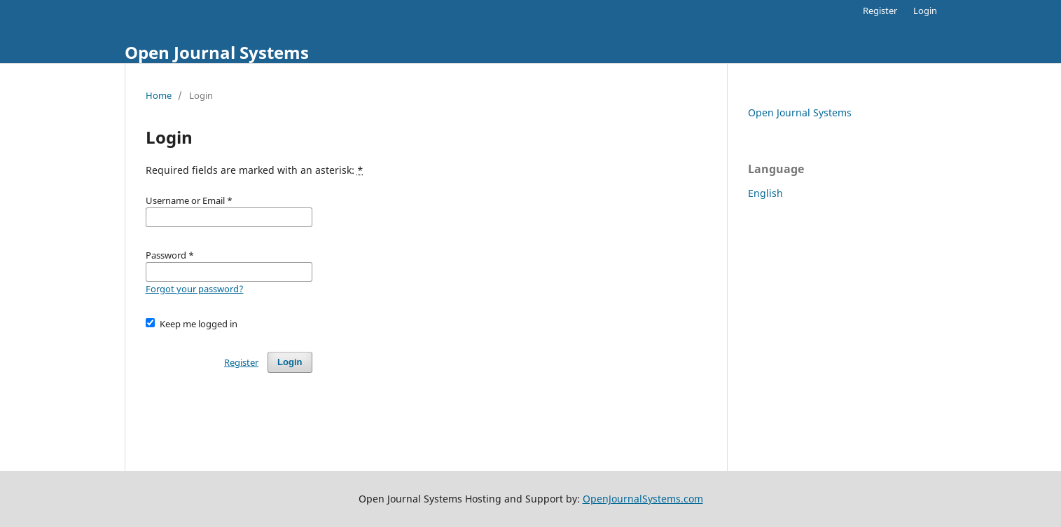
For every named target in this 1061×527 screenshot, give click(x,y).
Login (925, 10)
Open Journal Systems (217, 52)
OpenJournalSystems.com (643, 498)
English (765, 193)
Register (880, 10)
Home (159, 95)
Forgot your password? (195, 288)
